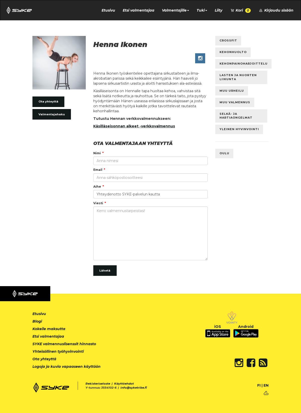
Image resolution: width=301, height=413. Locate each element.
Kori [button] (240, 10)
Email (97, 170)
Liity (218, 10)
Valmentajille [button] (175, 10)
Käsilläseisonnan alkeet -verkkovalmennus (134, 126)
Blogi (37, 321)
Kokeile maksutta (48, 329)
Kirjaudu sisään (275, 10)
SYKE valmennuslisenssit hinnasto (64, 344)
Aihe (97, 186)
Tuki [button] (202, 10)
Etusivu (108, 10)
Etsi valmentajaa (138, 10)
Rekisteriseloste (97, 383)
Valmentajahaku (51, 114)
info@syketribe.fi (133, 387)
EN (266, 385)
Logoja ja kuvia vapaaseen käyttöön (66, 366)
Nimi (97, 153)
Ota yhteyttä (48, 101)
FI (259, 385)
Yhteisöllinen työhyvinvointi (58, 351)
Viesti (98, 203)
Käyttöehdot (124, 383)
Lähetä (104, 270)
